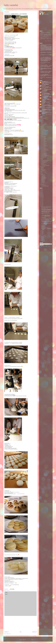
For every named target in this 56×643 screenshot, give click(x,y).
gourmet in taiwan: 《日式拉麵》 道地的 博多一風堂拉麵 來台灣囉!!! (46, 215)
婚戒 (41, 121)
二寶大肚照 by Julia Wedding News (45, 32)
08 (41, 202)
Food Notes (42, 132)
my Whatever (43, 164)
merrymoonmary (29, 639)
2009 (41, 238)
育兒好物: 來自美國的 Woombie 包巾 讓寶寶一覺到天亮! (47, 113)
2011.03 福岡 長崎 (43, 141)
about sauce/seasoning (44, 130)
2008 (41, 239)
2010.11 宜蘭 (43, 139)
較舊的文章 (34, 631)
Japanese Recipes (43, 133)
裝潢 (41, 168)
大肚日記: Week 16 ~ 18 (44, 208)
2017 (41, 190)
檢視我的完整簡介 (46, 14)
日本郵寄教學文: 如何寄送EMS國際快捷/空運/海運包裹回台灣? (45, 45)
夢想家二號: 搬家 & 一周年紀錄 (44, 38)
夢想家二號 (42, 169)
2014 (41, 194)
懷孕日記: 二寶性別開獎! (43, 34)
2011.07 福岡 (43, 142)
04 (41, 230)
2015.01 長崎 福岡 (43, 156)
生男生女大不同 (43, 226)
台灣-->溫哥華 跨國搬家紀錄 (44, 74)
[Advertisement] (20, 623)
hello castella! (11, 5)
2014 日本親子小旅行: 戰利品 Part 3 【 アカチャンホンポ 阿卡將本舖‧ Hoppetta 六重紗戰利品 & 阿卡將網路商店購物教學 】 (46, 58)
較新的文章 (6, 631)
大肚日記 (42, 174)
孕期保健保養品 (43, 177)
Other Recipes (43, 134)
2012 (41, 196)
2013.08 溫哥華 (43, 154)
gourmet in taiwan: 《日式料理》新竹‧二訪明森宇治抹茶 (46, 223)
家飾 (41, 167)
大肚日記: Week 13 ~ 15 (44, 227)
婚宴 (41, 122)
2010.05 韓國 (43, 136)
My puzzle (42, 163)
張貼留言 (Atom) (8, 633)
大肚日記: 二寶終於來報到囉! (44, 35)
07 (41, 203)
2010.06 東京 (43, 137)
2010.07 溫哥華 (43, 138)
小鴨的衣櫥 (42, 176)
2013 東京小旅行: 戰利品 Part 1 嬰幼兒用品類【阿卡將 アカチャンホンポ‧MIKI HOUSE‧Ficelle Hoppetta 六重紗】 (46, 72)
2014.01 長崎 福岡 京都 (44, 155)
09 (41, 201)
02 (41, 233)
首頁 (20, 631)
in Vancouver (43, 170)
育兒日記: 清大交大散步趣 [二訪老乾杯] (46, 96)
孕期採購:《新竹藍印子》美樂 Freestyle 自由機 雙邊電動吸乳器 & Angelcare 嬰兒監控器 (46, 69)
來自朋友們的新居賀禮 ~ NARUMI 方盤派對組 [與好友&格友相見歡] (46, 211)
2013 (41, 195)
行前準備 (42, 125)
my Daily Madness (43, 161)
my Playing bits (43, 162)
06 (41, 204)
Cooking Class (43, 131)
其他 (41, 120)
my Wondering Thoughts (44, 165)
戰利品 (42, 127)
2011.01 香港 (43, 140)
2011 (41, 235)
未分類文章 (7, 590)
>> (51, 114)
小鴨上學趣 (42, 175)
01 (41, 234)
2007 (41, 240)
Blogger (35, 639)
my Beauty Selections (44, 160)
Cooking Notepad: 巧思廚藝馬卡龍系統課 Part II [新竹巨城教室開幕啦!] (46, 209)
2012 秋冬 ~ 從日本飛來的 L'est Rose (46, 87)
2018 (41, 189)
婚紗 (41, 123)
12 (41, 197)
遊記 (41, 126)
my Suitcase (43, 157)
